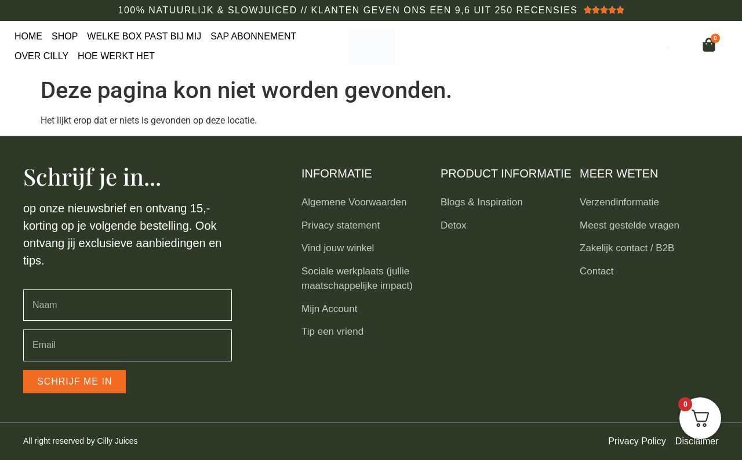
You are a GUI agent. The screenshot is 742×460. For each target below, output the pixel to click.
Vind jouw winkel (337, 247)
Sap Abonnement (253, 36)
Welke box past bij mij (144, 36)
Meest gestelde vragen (629, 225)
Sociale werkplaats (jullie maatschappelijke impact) (357, 279)
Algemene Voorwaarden (353, 202)
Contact (597, 271)
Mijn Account (329, 308)
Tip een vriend (332, 331)
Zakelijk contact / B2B (627, 247)
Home (28, 36)
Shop (65, 36)
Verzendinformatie (619, 202)
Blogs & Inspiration (482, 202)
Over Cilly (41, 56)
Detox (453, 225)
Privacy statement (340, 225)
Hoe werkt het (116, 56)
